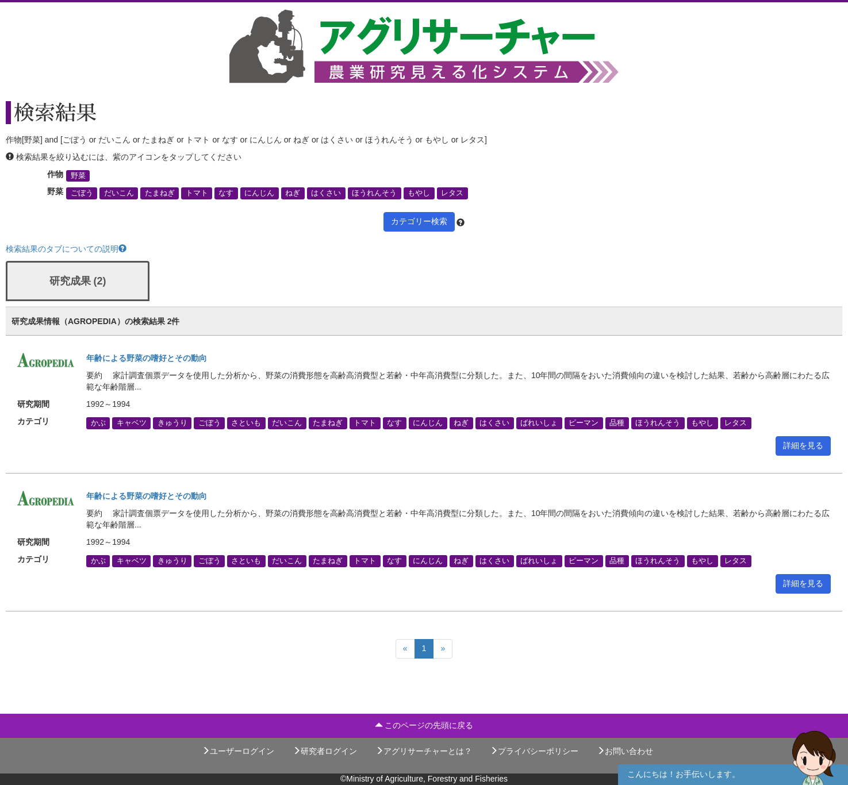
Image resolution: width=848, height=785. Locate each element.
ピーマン (583, 423)
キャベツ (132, 423)
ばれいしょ (539, 423)
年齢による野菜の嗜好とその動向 (146, 358)
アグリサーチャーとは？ (423, 751)
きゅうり (172, 423)
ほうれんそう (374, 193)
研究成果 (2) (77, 281)
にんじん (259, 193)
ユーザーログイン (238, 751)
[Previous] (405, 649)
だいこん (119, 193)
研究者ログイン (325, 751)
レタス (452, 193)
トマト (197, 193)
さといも (246, 423)
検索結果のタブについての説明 (66, 248)
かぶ (98, 423)
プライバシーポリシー (534, 751)
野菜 (78, 176)
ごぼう (82, 193)
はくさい (326, 193)
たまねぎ (160, 193)
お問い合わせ (625, 751)
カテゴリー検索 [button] (419, 221)
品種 (616, 423)
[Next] (442, 649)
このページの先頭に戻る (424, 725)
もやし (419, 193)
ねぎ (292, 193)
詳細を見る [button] (803, 445)
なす (225, 193)
